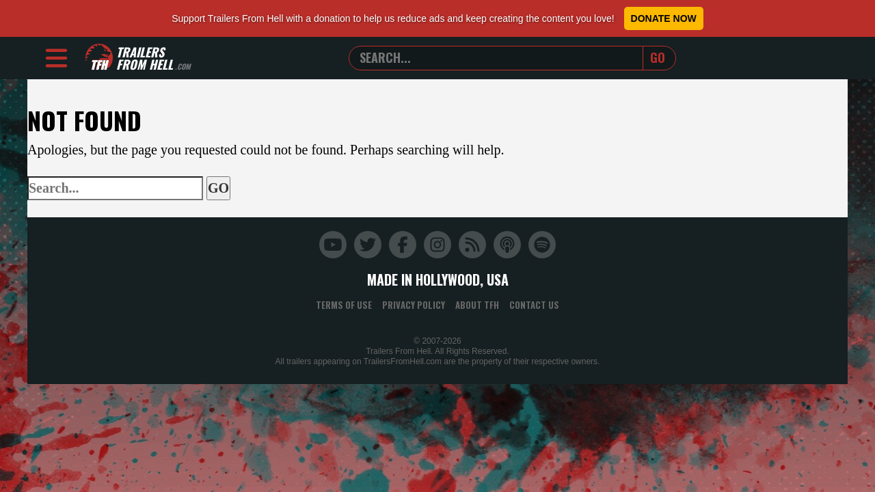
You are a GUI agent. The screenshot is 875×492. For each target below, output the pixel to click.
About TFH (477, 305)
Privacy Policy (413, 305)
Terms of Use (344, 305)
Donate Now (664, 18)
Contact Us (534, 305)
